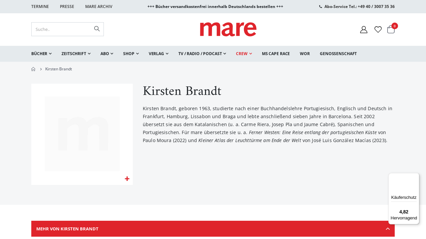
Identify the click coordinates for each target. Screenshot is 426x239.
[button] (127, 180)
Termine (40, 6)
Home (33, 69)
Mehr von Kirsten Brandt (213, 231)
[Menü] (415, 174)
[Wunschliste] (378, 29)
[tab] (213, 231)
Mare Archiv (98, 6)
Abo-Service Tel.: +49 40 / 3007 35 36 (359, 6)
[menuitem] (41, 54)
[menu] (213, 54)
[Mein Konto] (364, 29)
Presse (67, 6)
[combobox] (67, 29)
